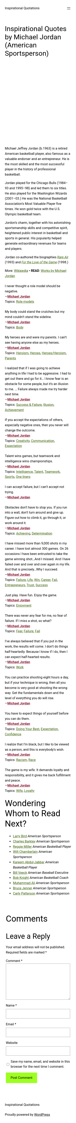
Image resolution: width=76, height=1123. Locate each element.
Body (20, 327)
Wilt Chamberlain (25, 852)
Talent (38, 472)
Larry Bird (20, 836)
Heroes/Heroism (54, 353)
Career (45, 580)
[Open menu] (68, 8)
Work (20, 667)
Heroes (35, 353)
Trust (30, 585)
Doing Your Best (27, 729)
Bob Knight (21, 878)
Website (12, 1043)
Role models (25, 302)
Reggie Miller (22, 847)
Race (32, 760)
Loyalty (29, 791)
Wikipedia (21, 271)
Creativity (23, 441)
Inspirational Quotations (22, 8)
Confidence (13, 734)
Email (11, 1024)
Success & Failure (29, 405)
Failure (21, 580)
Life (30, 580)
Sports (9, 477)
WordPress (42, 1115)
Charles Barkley (24, 841)
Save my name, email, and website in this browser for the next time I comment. (40, 1064)
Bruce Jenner (22, 888)
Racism (21, 760)
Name (11, 1005)
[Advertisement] (38, 105)
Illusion (48, 405)
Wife (19, 791)
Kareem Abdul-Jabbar (28, 862)
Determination (42, 533)
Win (37, 580)
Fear (19, 631)
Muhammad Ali (24, 883)
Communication (42, 441)
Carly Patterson (24, 893)
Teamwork (52, 472)
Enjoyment (23, 605)
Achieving (23, 533)
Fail (54, 580)
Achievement (14, 410)
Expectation (13, 446)
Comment (14, 961)
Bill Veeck (20, 873)
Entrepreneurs (15, 585)
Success (41, 585)
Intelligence (24, 472)
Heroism (22, 353)
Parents (10, 358)
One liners (23, 477)
